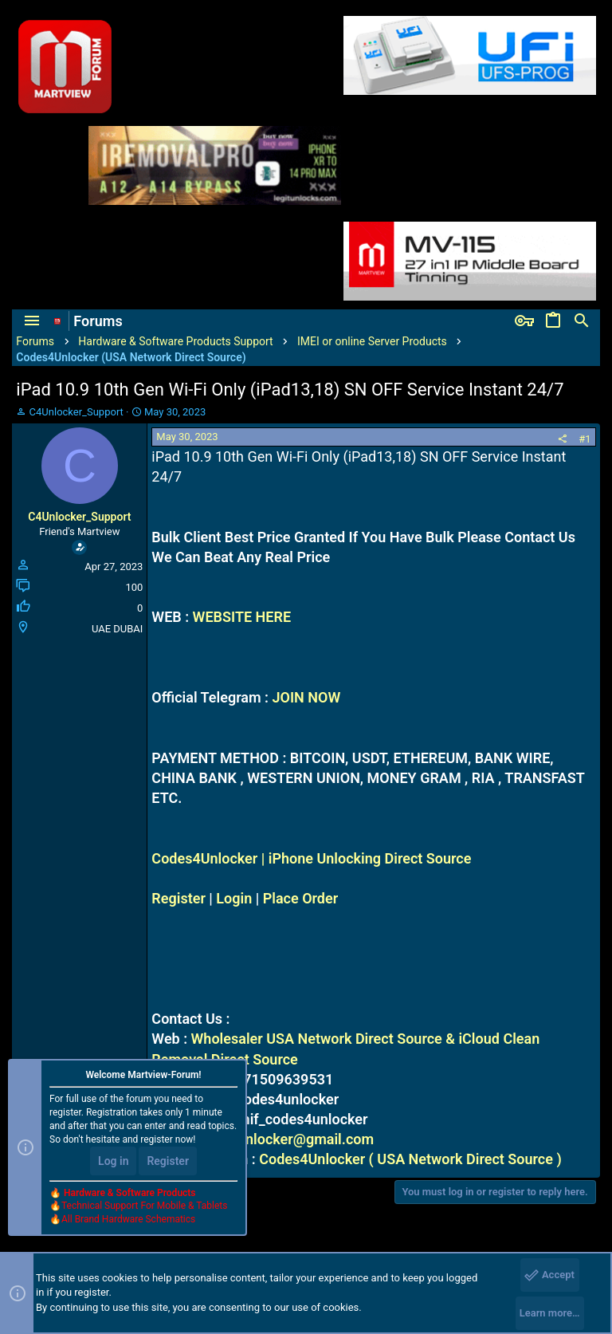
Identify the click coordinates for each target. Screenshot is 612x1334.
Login (234, 898)
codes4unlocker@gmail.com (282, 1139)
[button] (32, 321)
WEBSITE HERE (242, 616)
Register (178, 898)
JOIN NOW (306, 697)
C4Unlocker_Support (76, 412)
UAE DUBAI (117, 629)
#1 (584, 439)
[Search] (581, 321)
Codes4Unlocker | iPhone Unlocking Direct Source (311, 858)
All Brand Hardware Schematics (128, 1219)
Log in (113, 1161)
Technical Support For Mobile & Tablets (144, 1205)
